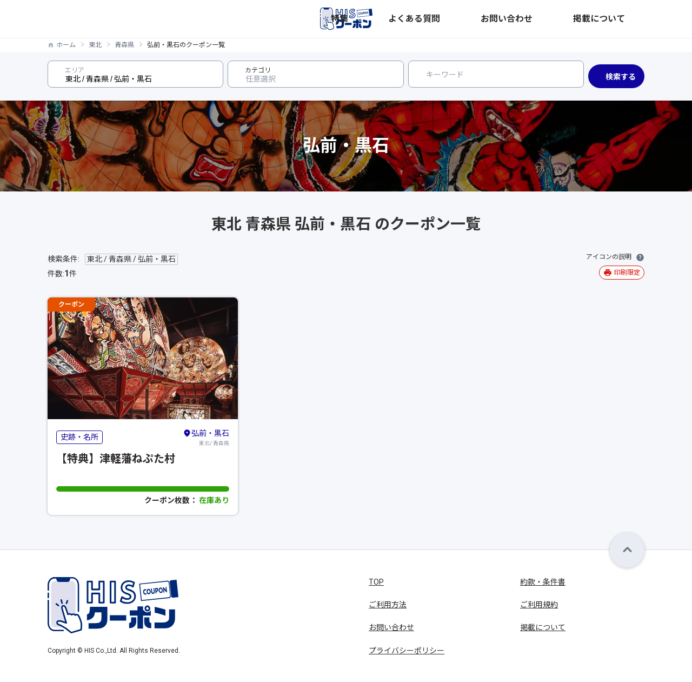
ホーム (66, 45)
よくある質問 (505, 19)
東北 (95, 45)
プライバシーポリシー (406, 650)
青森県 (124, 45)
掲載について (621, 19)
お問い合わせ (563, 19)
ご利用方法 (388, 604)
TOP (376, 582)
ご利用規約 (539, 604)
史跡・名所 (79, 437)
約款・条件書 (542, 582)
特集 (461, 19)
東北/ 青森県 (206, 437)
